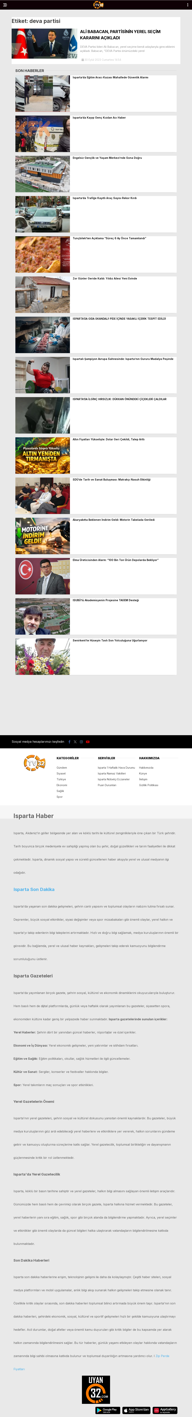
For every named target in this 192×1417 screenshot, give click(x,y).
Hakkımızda (146, 767)
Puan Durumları (107, 785)
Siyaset (61, 773)
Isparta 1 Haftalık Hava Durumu (116, 767)
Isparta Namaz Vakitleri (112, 773)
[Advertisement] (96, 705)
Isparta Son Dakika (34, 889)
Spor (60, 796)
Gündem (62, 767)
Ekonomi (62, 785)
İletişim (143, 779)
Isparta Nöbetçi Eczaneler (114, 779)
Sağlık (60, 791)
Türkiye (61, 779)
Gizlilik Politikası (148, 785)
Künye (143, 773)
